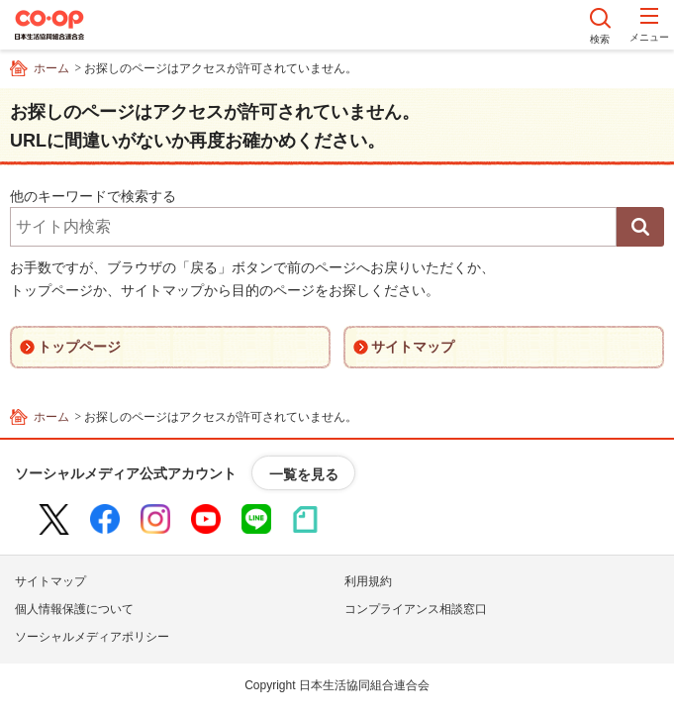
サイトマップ (50, 581)
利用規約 (368, 581)
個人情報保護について (74, 609)
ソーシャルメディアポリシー (92, 637)
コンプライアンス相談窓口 (415, 609)
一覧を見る (303, 474)
